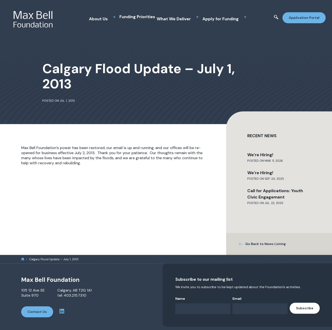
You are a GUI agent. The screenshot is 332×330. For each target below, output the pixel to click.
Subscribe (304, 308)
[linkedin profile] (61, 312)
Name (180, 298)
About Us (98, 19)
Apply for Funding (220, 19)
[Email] (260, 308)
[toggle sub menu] (114, 17)
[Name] (202, 308)
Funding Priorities (137, 16)
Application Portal (304, 17)
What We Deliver (174, 19)
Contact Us (37, 311)
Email (236, 298)
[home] (22, 259)
